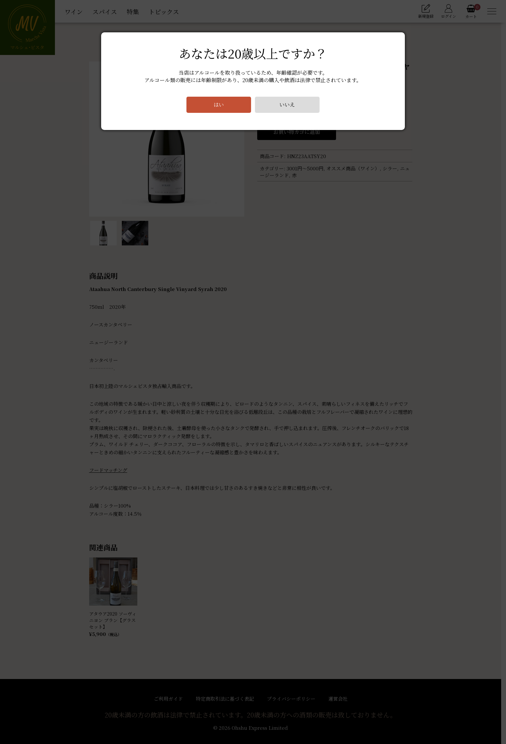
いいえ (287, 104)
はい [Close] (219, 104)
